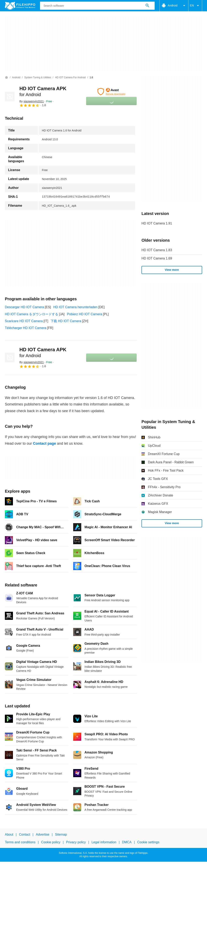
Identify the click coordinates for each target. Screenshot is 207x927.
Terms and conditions (20, 842)
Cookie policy (50, 842)
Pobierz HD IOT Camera (84, 314)
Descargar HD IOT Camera (24, 307)
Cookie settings (148, 842)
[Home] (6, 77)
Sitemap (61, 834)
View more (172, 269)
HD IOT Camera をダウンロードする (31, 314)
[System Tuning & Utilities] (37, 77)
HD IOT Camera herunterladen (75, 307)
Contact (24, 834)
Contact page (44, 443)
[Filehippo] (20, 5)
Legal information (104, 842)
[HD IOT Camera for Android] (70, 77)
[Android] (16, 77)
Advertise (42, 834)
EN (195, 5)
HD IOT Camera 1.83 (157, 250)
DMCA (127, 842)
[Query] (97, 6)
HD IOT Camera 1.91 (157, 223)
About (9, 834)
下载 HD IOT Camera (66, 321)
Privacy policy (76, 842)
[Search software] (147, 6)
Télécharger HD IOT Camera (25, 328)
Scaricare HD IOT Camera (24, 321)
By (31, 101)
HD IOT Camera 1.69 (157, 258)
